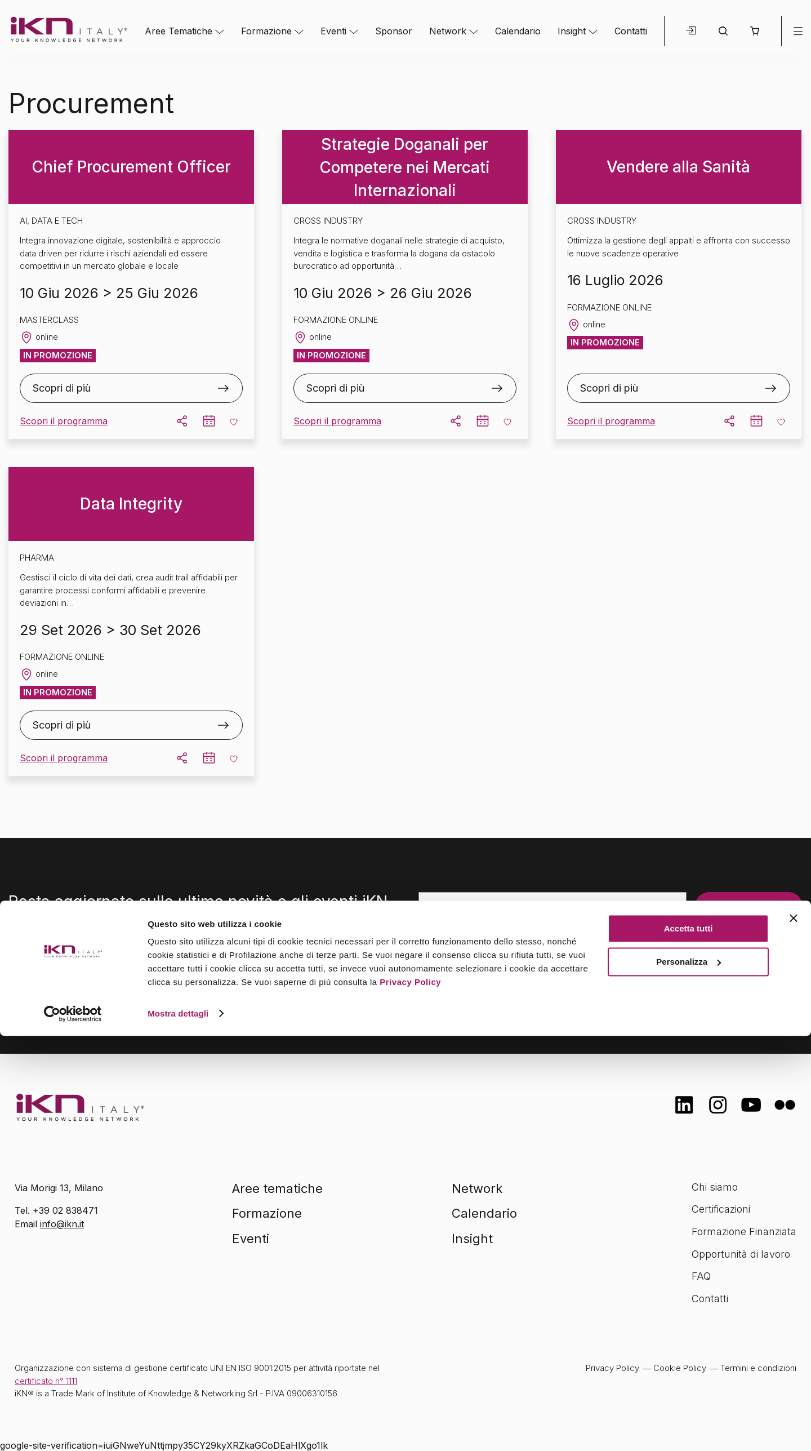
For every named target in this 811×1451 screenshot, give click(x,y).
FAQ (701, 1276)
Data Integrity (131, 503)
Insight (572, 31)
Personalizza (688, 1377)
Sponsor (393, 31)
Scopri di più (62, 388)
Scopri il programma (64, 421)
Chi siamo (715, 1187)
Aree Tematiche (178, 31)
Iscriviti (722, 905)
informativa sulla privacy (587, 979)
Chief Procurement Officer (131, 166)
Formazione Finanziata (744, 1231)
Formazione (266, 31)
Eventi (333, 31)
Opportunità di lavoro (741, 1254)
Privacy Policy (410, 1398)
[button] (754, 31)
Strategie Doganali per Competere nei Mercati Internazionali (404, 167)
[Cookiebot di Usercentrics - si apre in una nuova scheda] (73, 1429)
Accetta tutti (688, 1344)
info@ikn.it (62, 1224)
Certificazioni (721, 1209)
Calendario (518, 31)
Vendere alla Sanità (678, 166)
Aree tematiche (277, 1188)
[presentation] (504, 942)
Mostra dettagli (178, 1429)
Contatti (630, 31)
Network (447, 31)
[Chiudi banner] (793, 1334)
